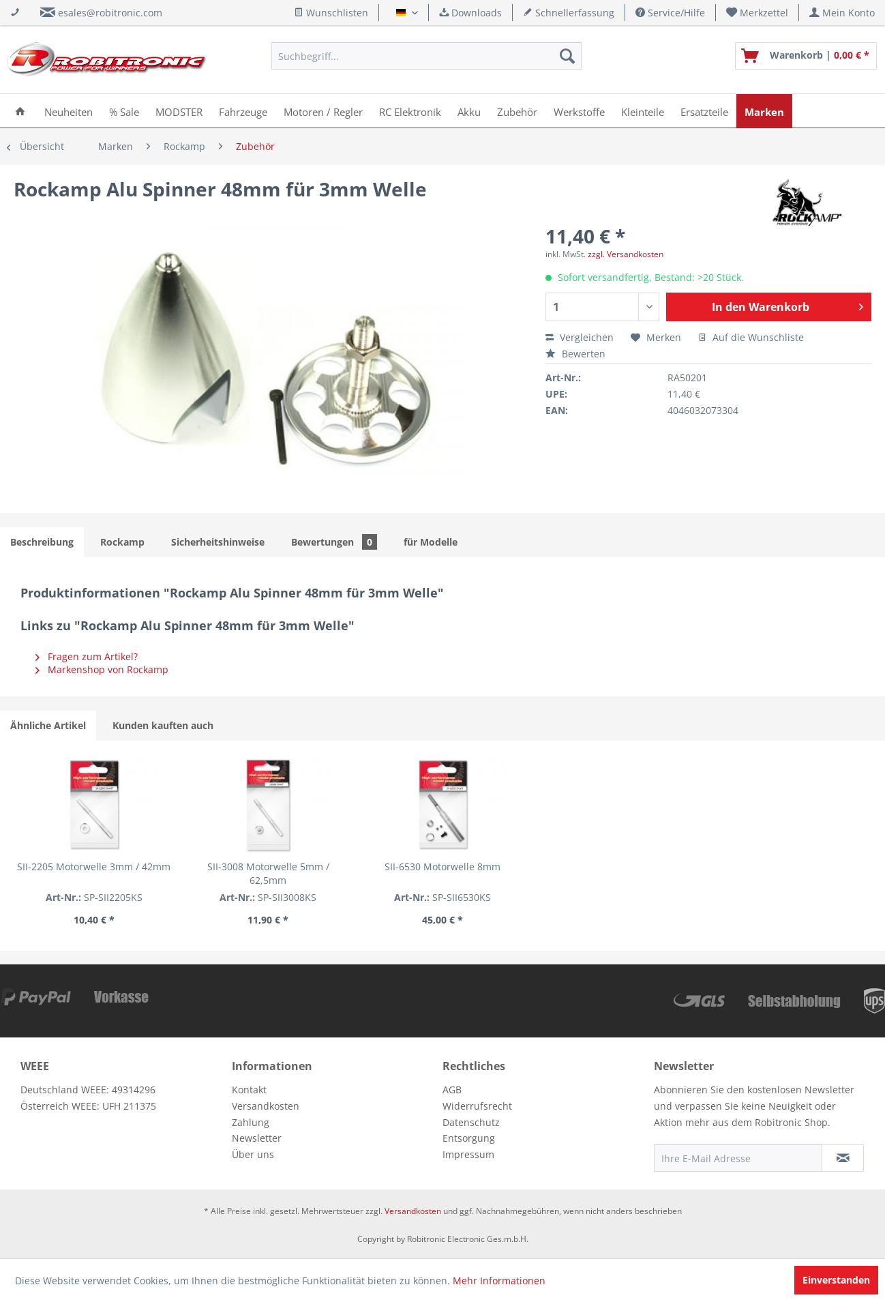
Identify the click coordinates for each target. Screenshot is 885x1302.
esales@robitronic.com (110, 12)
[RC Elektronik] (410, 111)
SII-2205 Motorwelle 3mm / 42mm (93, 866)
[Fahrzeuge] (243, 111)
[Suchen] (567, 56)
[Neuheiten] (68, 111)
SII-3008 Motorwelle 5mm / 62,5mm (268, 873)
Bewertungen (334, 542)
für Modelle (430, 541)
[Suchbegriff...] (426, 56)
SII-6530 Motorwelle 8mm (442, 866)
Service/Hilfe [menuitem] (670, 12)
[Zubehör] (517, 111)
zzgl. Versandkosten (625, 254)
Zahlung (250, 1122)
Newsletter (257, 1137)
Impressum (468, 1154)
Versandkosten (265, 1105)
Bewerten (575, 353)
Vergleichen (579, 337)
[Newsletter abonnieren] (843, 1158)
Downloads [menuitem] (470, 12)
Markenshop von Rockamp (101, 669)
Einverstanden (836, 1279)
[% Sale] (124, 111)
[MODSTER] (179, 111)
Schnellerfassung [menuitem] (568, 12)
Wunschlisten (331, 12)
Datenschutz (471, 1122)
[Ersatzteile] (704, 111)
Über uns (253, 1154)
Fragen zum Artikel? (86, 656)
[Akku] (469, 111)
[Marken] (764, 111)
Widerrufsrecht (477, 1105)
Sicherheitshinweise (218, 541)
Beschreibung (42, 541)
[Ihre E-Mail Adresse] (738, 1158)
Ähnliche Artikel (48, 725)
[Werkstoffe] (579, 111)
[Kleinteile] (642, 111)
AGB (452, 1089)
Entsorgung (468, 1137)
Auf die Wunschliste (751, 337)
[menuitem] (757, 12)
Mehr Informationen (499, 1280)
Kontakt (249, 1089)
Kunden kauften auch (162, 725)
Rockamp (122, 541)
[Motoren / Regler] (323, 111)
